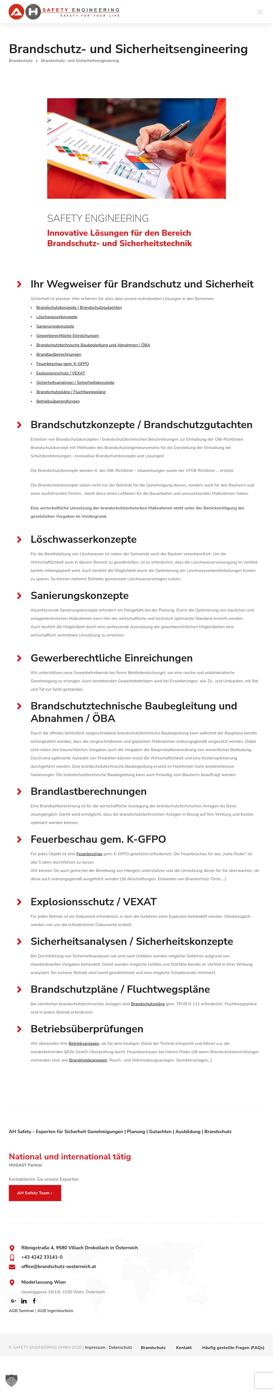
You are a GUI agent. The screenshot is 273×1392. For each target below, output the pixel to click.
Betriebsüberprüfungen (58, 401)
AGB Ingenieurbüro (55, 1311)
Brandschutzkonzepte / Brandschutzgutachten (79, 307)
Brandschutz (21, 61)
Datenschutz (120, 1347)
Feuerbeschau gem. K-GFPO (62, 364)
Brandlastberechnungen (58, 354)
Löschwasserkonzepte (57, 317)
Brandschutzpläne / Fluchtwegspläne (71, 392)
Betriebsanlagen (84, 1043)
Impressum (95, 1347)
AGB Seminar (21, 1311)
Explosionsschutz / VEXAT (60, 373)
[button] (11, 1380)
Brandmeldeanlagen (88, 1060)
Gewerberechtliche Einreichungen (67, 336)
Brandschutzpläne (148, 1004)
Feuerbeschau (89, 854)
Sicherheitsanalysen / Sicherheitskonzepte (75, 382)
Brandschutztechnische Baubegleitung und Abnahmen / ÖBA (93, 345)
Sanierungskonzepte (55, 326)
